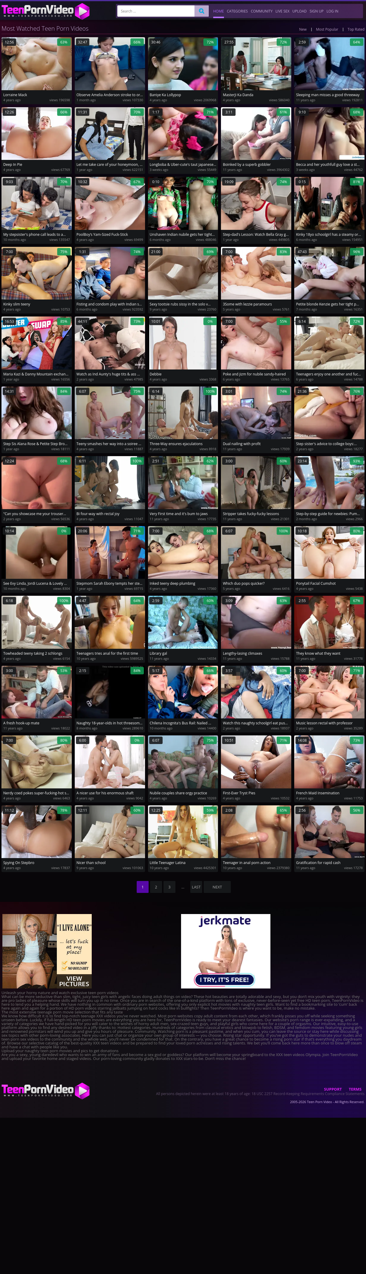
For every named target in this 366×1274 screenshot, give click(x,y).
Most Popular (327, 29)
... (182, 887)
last (196, 887)
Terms (355, 1089)
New (303, 29)
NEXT (217, 887)
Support (333, 1089)
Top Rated (356, 29)
